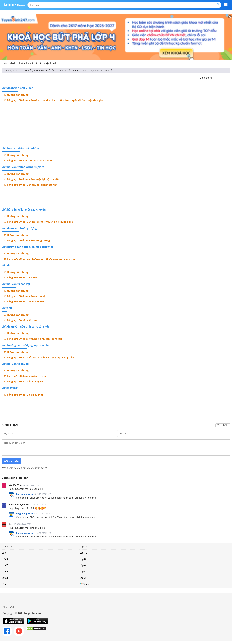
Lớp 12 (83, 546)
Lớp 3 (5, 577)
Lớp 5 (5, 571)
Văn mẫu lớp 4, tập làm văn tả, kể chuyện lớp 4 (30, 63)
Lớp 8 (82, 559)
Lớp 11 (5, 552)
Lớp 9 (5, 559)
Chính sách (9, 607)
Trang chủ (7, 546)
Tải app (84, 584)
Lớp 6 (82, 565)
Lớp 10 (83, 552)
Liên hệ (7, 601)
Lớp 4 (82, 571)
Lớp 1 (5, 584)
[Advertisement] (116, 124)
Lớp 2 (82, 577)
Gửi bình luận (11, 461)
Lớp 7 (5, 565)
